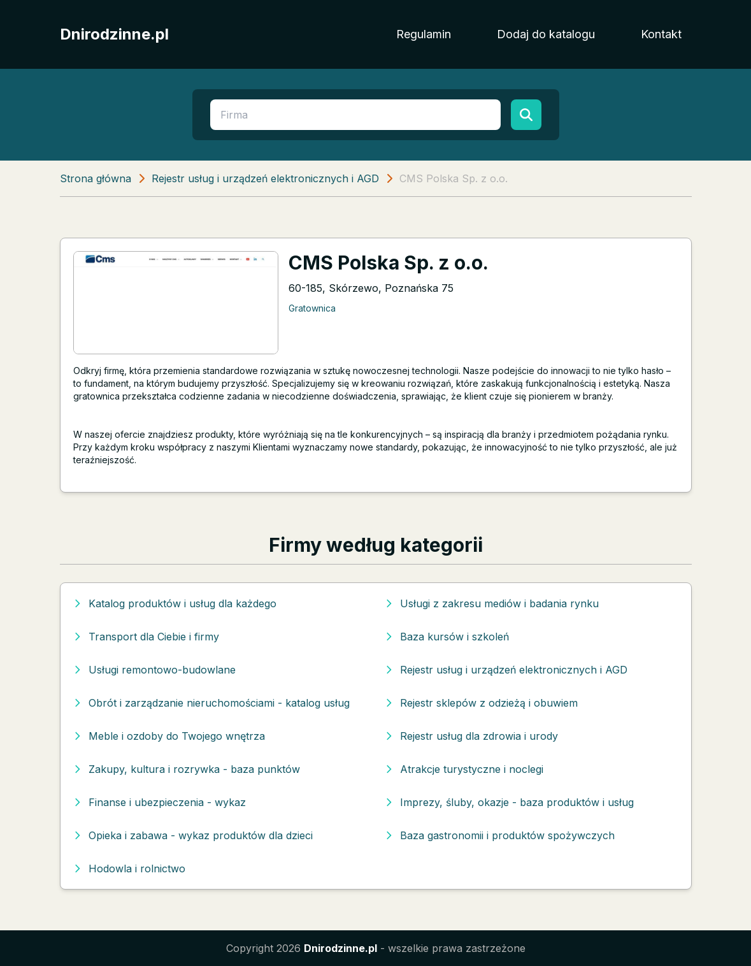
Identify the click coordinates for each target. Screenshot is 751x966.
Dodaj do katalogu (546, 34)
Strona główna (95, 178)
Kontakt (661, 34)
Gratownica (312, 308)
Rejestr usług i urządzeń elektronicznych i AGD (265, 178)
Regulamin (423, 34)
